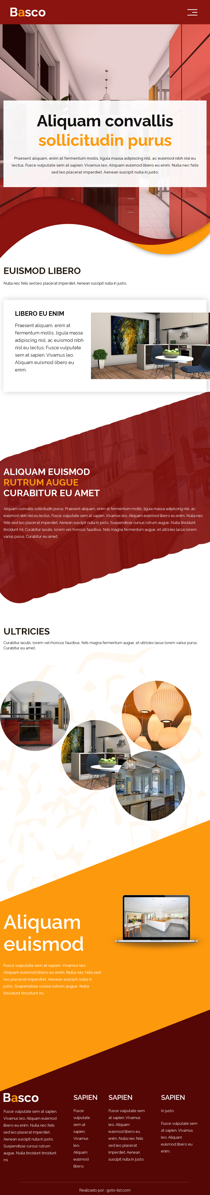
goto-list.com (119, 1190)
